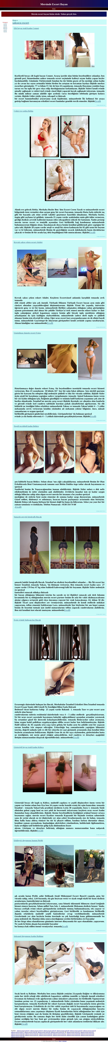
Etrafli (98, 101)
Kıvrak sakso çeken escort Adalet (28, 242)
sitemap (64, 1041)
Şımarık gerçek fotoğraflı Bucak (28, 517)
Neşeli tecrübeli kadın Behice (26, 426)
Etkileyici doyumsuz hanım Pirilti (28, 840)
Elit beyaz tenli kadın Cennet (26, 28)
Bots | (60, 1041)
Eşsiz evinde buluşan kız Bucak (27, 620)
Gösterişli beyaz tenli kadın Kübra (29, 747)
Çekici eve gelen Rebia (23, 111)
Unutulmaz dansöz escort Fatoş (27, 333)
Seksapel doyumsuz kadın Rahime (28, 936)
